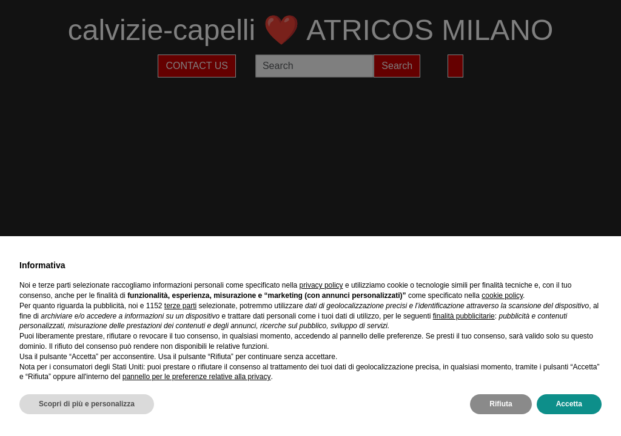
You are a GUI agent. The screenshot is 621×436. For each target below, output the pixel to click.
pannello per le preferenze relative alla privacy (197, 376)
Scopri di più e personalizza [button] (87, 404)
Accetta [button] (569, 404)
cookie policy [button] (502, 295)
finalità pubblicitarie (464, 316)
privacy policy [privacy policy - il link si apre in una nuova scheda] (321, 285)
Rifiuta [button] (500, 404)
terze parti (180, 306)
